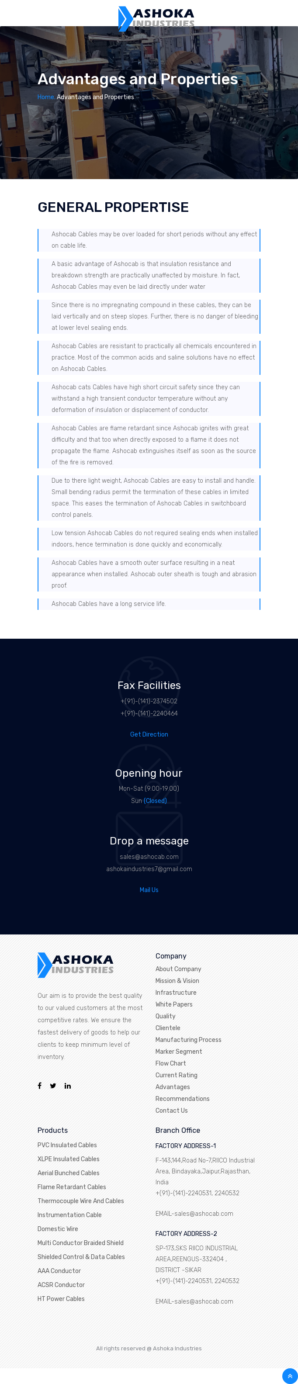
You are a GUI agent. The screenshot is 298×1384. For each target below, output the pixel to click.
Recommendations (183, 1099)
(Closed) (155, 801)
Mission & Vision (177, 981)
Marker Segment (179, 1051)
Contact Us (172, 1110)
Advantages (173, 1087)
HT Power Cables (61, 1299)
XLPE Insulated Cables (69, 1159)
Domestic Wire (58, 1229)
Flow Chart (171, 1063)
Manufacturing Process (189, 1040)
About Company (178, 969)
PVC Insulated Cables (67, 1145)
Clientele (168, 1028)
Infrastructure (176, 992)
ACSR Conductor (61, 1285)
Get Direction (149, 734)
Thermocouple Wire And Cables (81, 1201)
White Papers (174, 1004)
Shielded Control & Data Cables (81, 1257)
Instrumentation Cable (70, 1215)
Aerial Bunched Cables (69, 1173)
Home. (46, 97)
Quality (166, 1016)
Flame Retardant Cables (72, 1187)
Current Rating (177, 1075)
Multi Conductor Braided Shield (81, 1243)
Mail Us (149, 890)
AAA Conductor (59, 1271)
